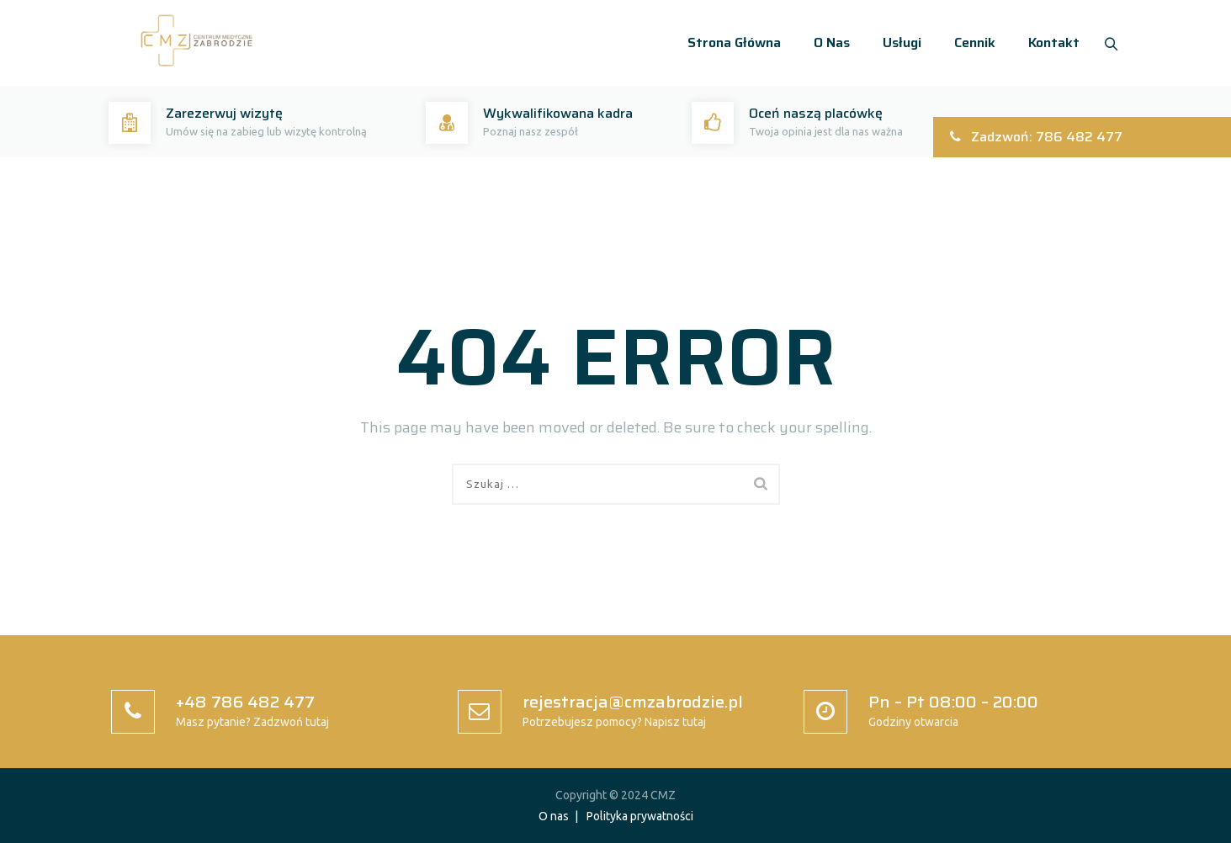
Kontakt (1048, 42)
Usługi (897, 42)
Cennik (969, 42)
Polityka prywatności (639, 816)
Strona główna (729, 42)
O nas (827, 42)
